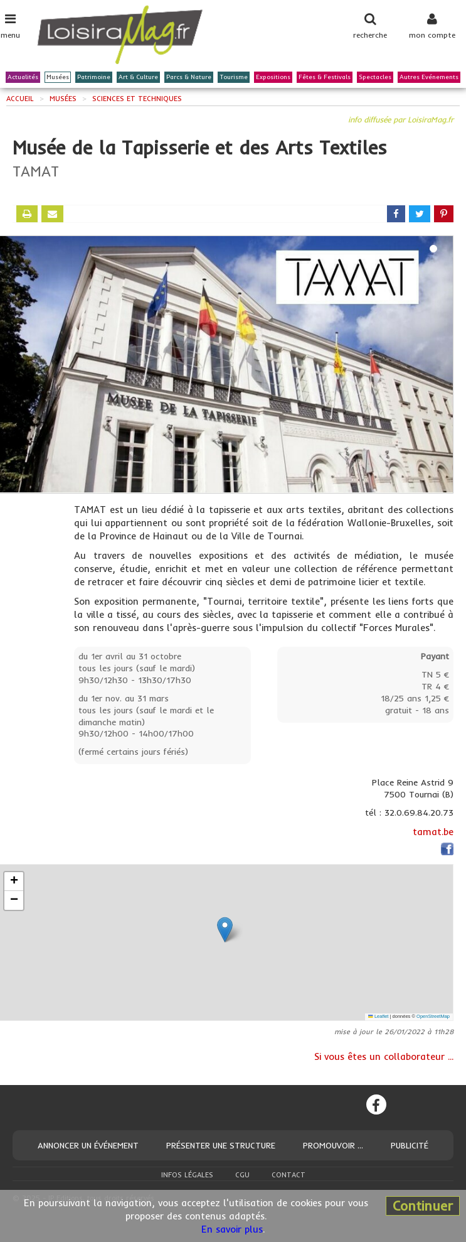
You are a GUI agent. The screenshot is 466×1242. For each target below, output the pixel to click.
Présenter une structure (220, 1145)
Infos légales (187, 1174)
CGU (242, 1174)
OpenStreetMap (433, 1016)
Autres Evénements (429, 77)
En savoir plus (232, 1229)
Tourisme (234, 77)
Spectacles (375, 77)
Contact (288, 1174)
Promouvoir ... (333, 1145)
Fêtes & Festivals (325, 77)
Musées (57, 77)
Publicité (409, 1145)
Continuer (423, 1205)
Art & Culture (138, 77)
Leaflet (378, 1016)
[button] (225, 929)
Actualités (23, 77)
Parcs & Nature (188, 77)
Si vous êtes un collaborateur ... (383, 1056)
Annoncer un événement (88, 1145)
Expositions (273, 77)
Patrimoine (93, 77)
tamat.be (433, 832)
